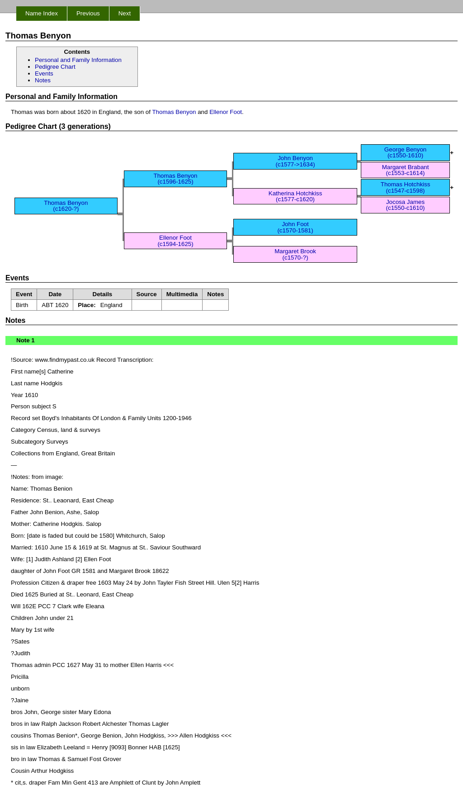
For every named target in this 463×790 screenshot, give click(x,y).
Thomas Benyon (174, 112)
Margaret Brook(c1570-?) (295, 254)
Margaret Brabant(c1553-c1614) (405, 170)
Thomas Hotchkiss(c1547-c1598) (405, 187)
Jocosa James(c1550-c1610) (405, 205)
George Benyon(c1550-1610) (405, 152)
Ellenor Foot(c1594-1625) (175, 240)
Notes (43, 80)
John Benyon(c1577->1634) (295, 161)
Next (124, 13)
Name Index (41, 13)
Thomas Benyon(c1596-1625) (175, 178)
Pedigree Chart (55, 66)
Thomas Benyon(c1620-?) (66, 205)
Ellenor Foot (225, 112)
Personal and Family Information (78, 60)
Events (44, 73)
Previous (88, 13)
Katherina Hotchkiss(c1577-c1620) (295, 196)
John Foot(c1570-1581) (295, 227)
